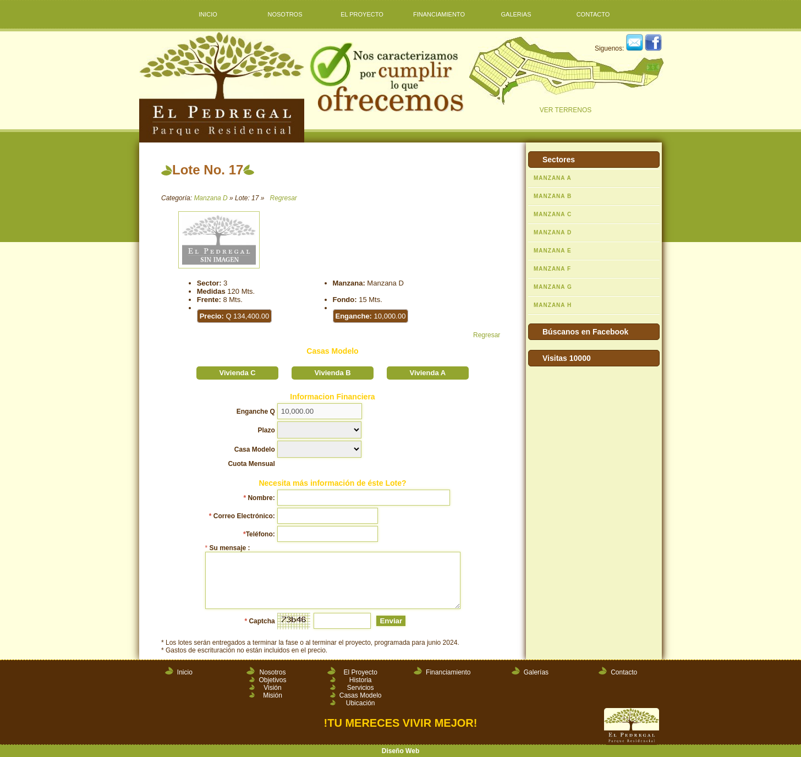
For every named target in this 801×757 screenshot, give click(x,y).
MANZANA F (552, 269)
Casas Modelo (360, 695)
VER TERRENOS (565, 75)
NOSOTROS (285, 14)
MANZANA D (553, 232)
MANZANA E (553, 251)
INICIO (208, 14)
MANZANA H (553, 305)
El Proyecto (360, 672)
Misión (272, 695)
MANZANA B (553, 196)
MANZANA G (553, 287)
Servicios (360, 688)
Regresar (283, 198)
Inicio (185, 672)
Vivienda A (427, 373)
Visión (272, 688)
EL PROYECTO (362, 14)
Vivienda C (238, 373)
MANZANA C (553, 214)
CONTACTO (593, 14)
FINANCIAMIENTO (439, 14)
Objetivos (272, 680)
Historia (360, 680)
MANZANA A (553, 178)
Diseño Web (400, 751)
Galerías (536, 672)
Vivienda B (332, 373)
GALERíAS (516, 14)
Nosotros (272, 672)
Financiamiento (448, 672)
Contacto (624, 672)
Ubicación (360, 703)
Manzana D (210, 198)
